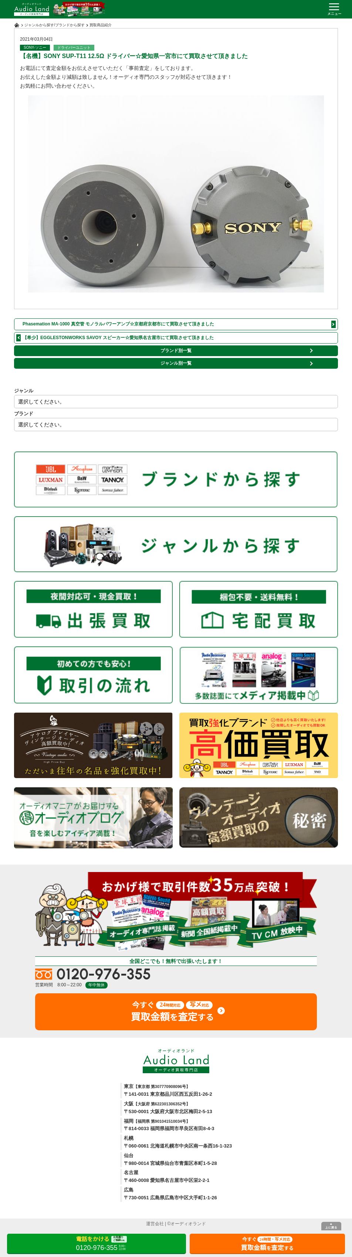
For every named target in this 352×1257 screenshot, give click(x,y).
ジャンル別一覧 (176, 363)
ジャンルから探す (39, 25)
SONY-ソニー (35, 47)
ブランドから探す (70, 25)
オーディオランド (188, 1223)
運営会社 (155, 1223)
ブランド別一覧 (176, 350)
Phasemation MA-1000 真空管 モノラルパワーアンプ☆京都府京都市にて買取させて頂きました (118, 324)
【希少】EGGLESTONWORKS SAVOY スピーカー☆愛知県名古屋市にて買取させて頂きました (118, 337)
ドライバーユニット (74, 47)
